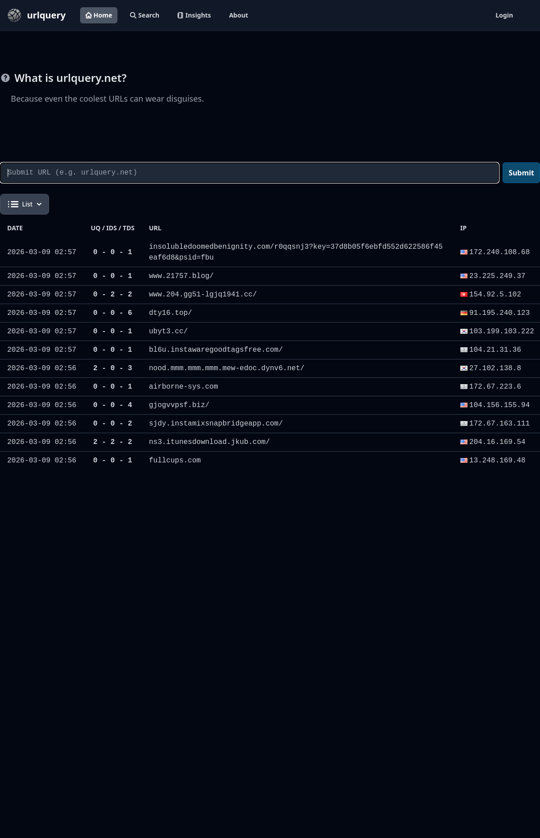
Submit (521, 173)
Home (99, 15)
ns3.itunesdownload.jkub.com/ (209, 442)
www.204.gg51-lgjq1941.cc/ (203, 295)
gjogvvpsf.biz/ (179, 405)
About (238, 15)
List (24, 204)
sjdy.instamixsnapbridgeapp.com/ (216, 424)
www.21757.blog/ (181, 276)
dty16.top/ (170, 313)
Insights (194, 15)
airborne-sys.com (183, 387)
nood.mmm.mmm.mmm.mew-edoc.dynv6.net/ (227, 368)
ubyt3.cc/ (168, 331)
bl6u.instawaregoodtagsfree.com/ (216, 350)
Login (504, 15)
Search (144, 15)
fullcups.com (175, 461)
